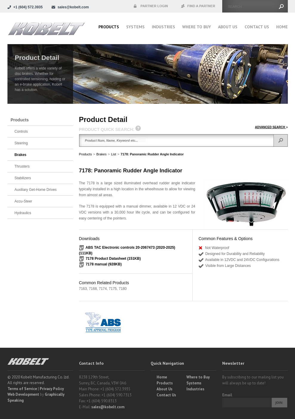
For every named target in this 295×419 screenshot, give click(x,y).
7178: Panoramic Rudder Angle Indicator (152, 154)
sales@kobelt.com (107, 406)
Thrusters (22, 166)
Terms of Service (22, 388)
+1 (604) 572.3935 (28, 7)
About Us (227, 27)
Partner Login (150, 6)
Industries (163, 27)
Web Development (23, 394)
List (113, 154)
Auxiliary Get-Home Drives (36, 190)
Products (108, 27)
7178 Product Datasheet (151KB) (113, 258)
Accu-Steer (23, 201)
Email (227, 395)
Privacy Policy (52, 388)
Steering (21, 143)
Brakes (101, 154)
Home (282, 27)
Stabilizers (23, 178)
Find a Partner (198, 6)
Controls (21, 131)
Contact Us (257, 27)
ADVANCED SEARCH (271, 127)
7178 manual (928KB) (104, 264)
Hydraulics (23, 213)
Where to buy (196, 27)
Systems (135, 27)
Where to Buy (198, 377)
